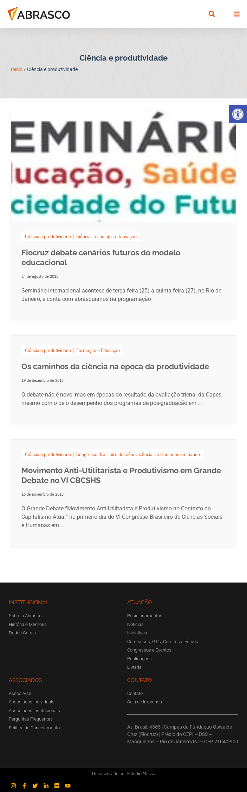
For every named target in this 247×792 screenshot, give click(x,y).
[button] (238, 114)
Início (16, 69)
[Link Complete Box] (123, 380)
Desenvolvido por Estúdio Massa (123, 774)
